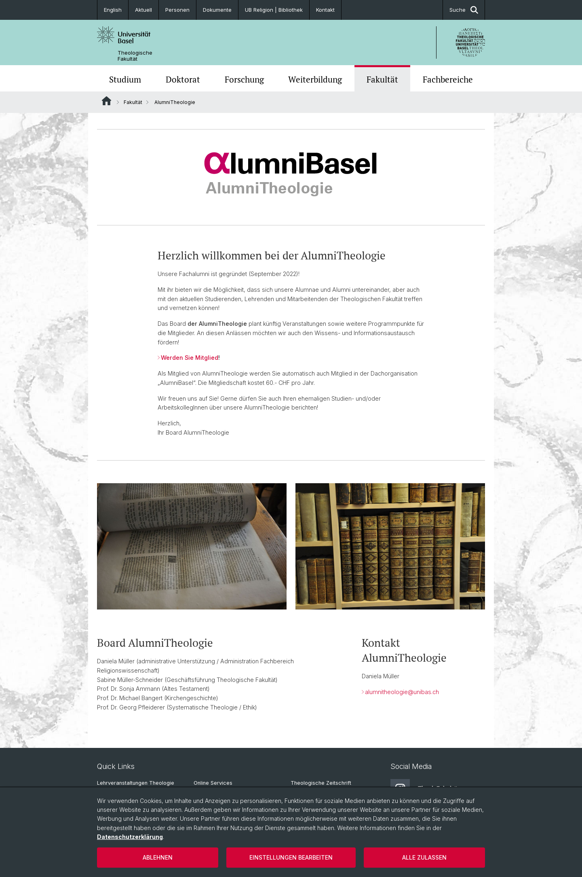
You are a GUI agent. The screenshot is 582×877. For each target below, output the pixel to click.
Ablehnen (158, 857)
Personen (177, 9)
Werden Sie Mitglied (189, 357)
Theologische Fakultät (135, 56)
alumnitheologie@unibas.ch (402, 691)
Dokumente (217, 9)
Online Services (213, 783)
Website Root (106, 100)
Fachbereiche (448, 79)
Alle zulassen (424, 857)
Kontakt (325, 9)
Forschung (244, 79)
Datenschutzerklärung (130, 836)
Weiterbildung (315, 79)
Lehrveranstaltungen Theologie (135, 783)
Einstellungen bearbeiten (291, 857)
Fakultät (382, 79)
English (113, 9)
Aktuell (143, 9)
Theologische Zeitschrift (321, 783)
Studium (125, 79)
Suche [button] (463, 10)
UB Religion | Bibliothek (274, 9)
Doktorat (183, 79)
